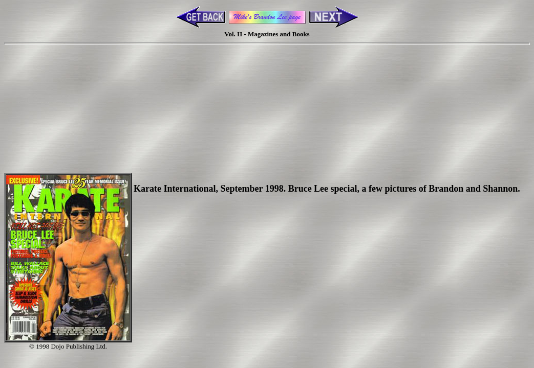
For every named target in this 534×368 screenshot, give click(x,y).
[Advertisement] (267, 94)
